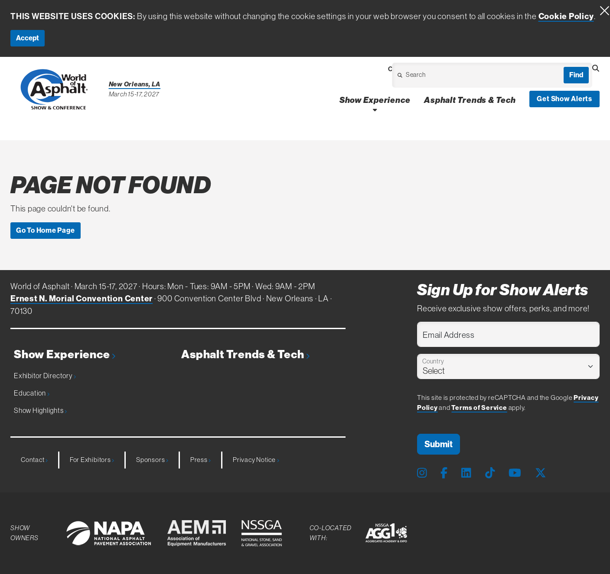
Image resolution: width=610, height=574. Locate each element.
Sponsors (152, 459)
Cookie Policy (566, 16)
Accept (27, 38)
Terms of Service (479, 408)
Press (200, 459)
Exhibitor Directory (45, 375)
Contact (34, 459)
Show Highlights (40, 410)
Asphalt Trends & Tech (245, 354)
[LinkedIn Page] (466, 473)
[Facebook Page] (444, 473)
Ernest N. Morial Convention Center (81, 298)
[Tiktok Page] (490, 473)
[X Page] (540, 473)
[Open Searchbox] (596, 68)
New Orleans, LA (135, 84)
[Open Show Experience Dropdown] (375, 109)
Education (31, 393)
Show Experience (64, 354)
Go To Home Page (45, 230)
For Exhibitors (92, 459)
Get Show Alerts (564, 99)
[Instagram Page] (422, 473)
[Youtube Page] (515, 473)
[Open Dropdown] (442, 77)
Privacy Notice (256, 459)
